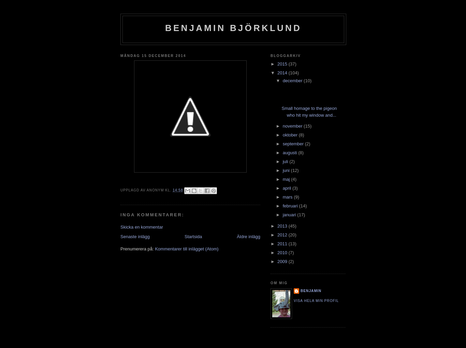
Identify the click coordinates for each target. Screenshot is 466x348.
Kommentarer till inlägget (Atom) (186, 248)
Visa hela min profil (316, 301)
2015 (283, 64)
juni (287, 170)
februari (291, 205)
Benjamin (311, 291)
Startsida (193, 236)
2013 (283, 226)
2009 (283, 261)
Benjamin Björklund (233, 28)
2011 (283, 243)
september (294, 143)
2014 (283, 72)
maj (287, 179)
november (293, 126)
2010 (283, 252)
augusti (290, 152)
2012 (283, 234)
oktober (291, 134)
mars (288, 197)
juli (286, 161)
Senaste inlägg (135, 236)
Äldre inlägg (248, 236)
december (293, 80)
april (287, 188)
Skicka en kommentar (141, 227)
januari (290, 214)
